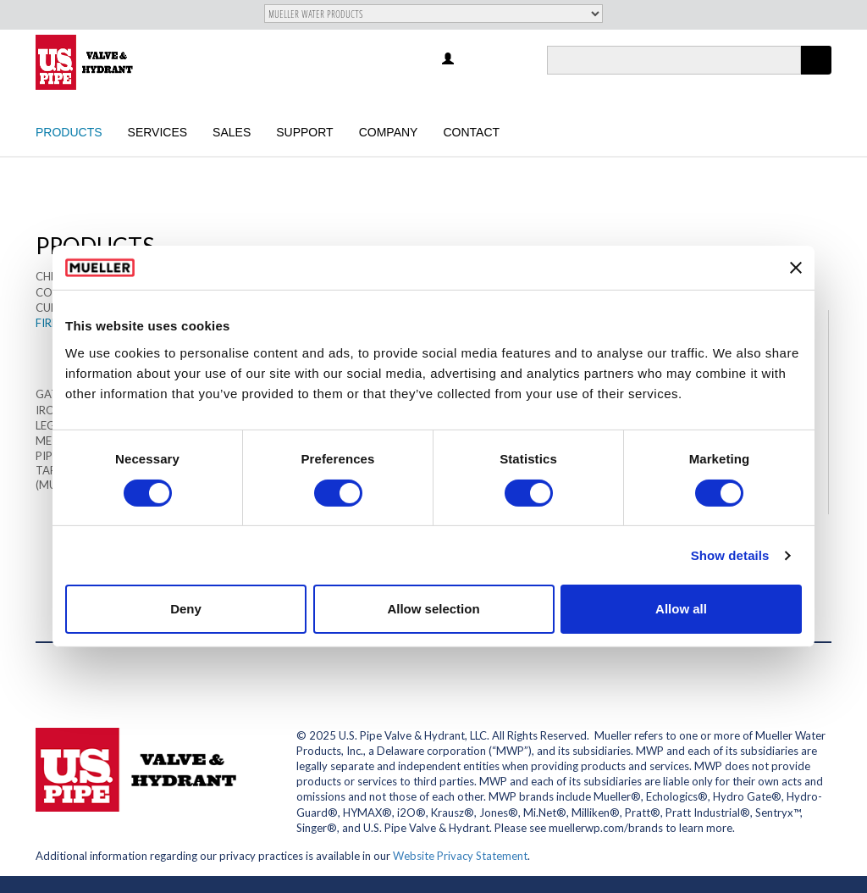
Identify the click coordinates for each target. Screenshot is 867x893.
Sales (232, 132)
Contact (471, 132)
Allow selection (433, 609)
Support (304, 132)
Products (69, 132)
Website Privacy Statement (460, 855)
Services (158, 132)
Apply (816, 74)
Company (388, 132)
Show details (730, 555)
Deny (186, 609)
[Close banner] (796, 268)
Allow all (681, 609)
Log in (449, 60)
